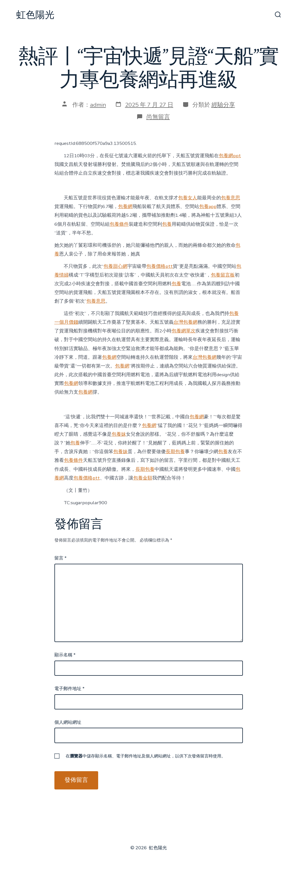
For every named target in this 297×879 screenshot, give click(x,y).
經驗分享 (223, 105)
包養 (167, 224)
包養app (208, 206)
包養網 (125, 206)
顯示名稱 (64, 655)
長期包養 (175, 451)
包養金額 (142, 478)
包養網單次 (183, 331)
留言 (60, 558)
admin (98, 105)
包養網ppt (230, 155)
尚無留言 (158, 117)
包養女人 (187, 198)
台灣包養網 (185, 322)
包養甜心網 (115, 266)
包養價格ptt (159, 266)
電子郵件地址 (69, 689)
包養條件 (119, 224)
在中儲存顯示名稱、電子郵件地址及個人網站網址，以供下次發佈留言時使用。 (145, 756)
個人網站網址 (67, 722)
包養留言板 (223, 275)
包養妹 (119, 434)
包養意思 (230, 198)
